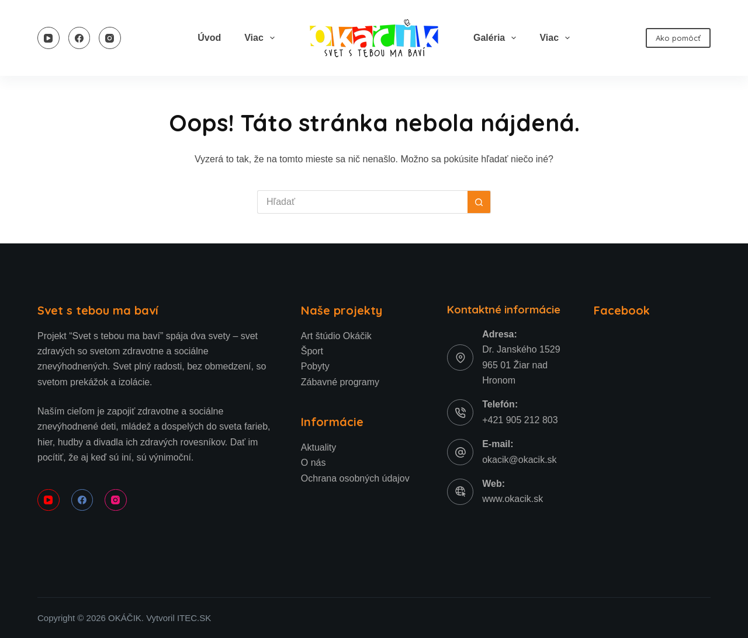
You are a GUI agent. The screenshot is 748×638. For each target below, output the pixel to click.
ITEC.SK (194, 618)
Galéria (497, 38)
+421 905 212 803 (519, 420)
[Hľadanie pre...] (362, 202)
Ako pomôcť (678, 38)
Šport (312, 351)
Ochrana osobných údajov (355, 478)
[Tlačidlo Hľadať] (479, 202)
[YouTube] (48, 38)
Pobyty (315, 366)
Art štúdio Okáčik (336, 336)
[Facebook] (79, 38)
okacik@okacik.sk (519, 460)
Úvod (209, 38)
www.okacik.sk (512, 499)
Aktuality (318, 447)
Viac (261, 38)
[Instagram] (110, 38)
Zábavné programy (340, 382)
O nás (313, 463)
